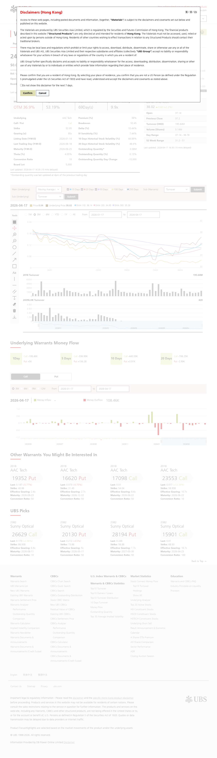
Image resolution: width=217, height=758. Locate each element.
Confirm (27, 93)
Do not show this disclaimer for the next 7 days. (46, 85)
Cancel (42, 93)
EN (195, 12)
